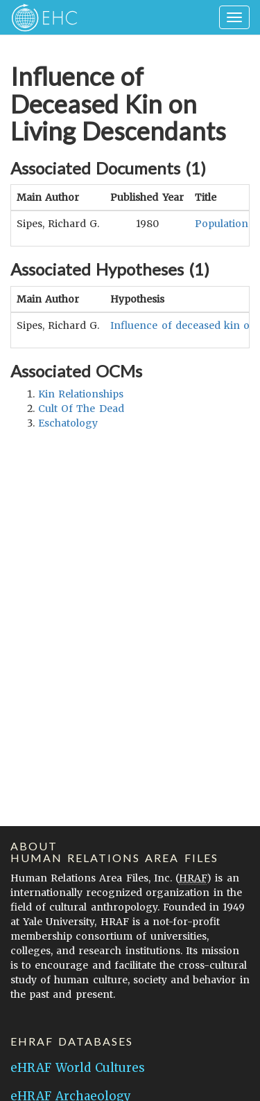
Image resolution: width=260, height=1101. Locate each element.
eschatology (68, 423)
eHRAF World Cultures (77, 1067)
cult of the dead (81, 408)
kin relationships (80, 394)
